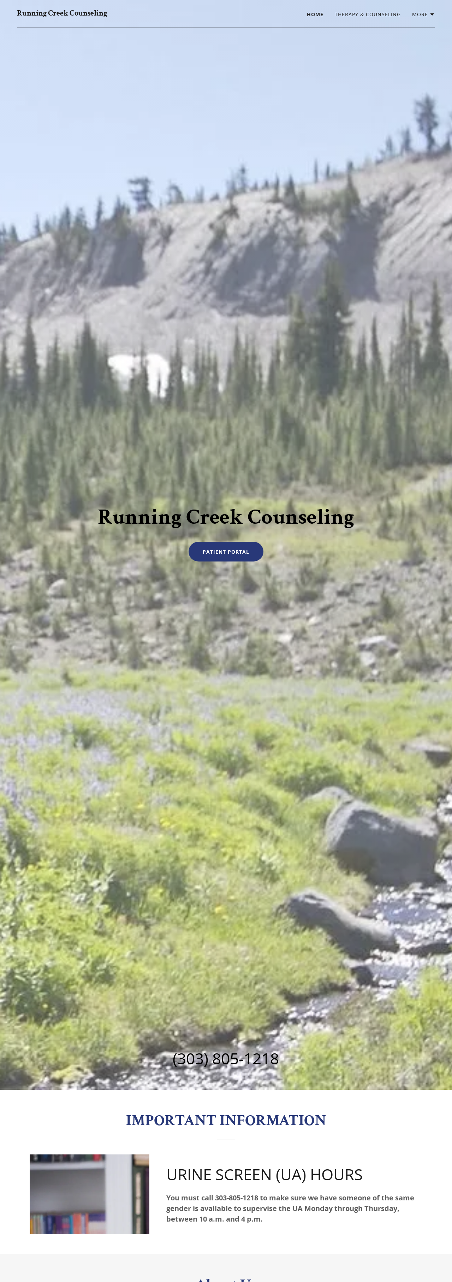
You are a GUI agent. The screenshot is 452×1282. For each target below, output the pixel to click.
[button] (423, 14)
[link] (62, 13)
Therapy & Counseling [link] (368, 14)
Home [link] (315, 14)
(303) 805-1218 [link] (226, 1058)
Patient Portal (226, 551)
